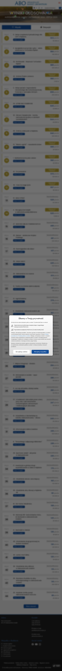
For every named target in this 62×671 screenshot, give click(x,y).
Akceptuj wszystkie (40, 352)
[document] (31, 335)
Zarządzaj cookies (21, 352)
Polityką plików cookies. (24, 336)
